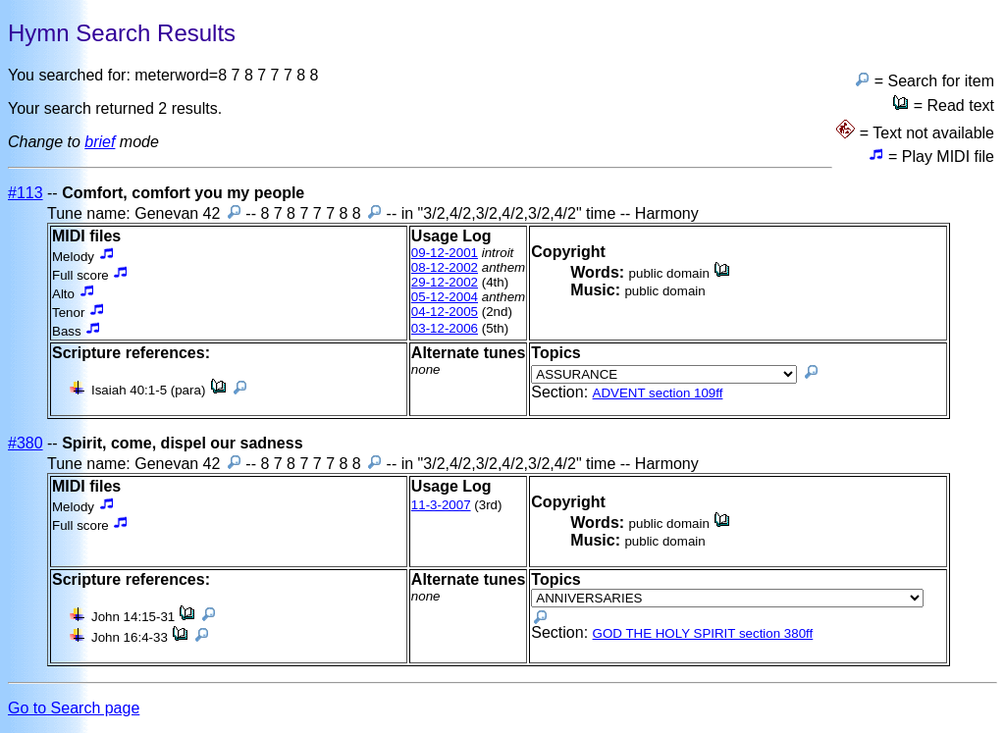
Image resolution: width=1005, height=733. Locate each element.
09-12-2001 (444, 252)
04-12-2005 (444, 311)
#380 (25, 443)
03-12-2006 (444, 328)
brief (99, 141)
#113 (25, 192)
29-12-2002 (444, 282)
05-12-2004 (444, 296)
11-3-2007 (441, 504)
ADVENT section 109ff (658, 393)
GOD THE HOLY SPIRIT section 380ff (703, 633)
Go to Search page (73, 708)
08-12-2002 (444, 267)
